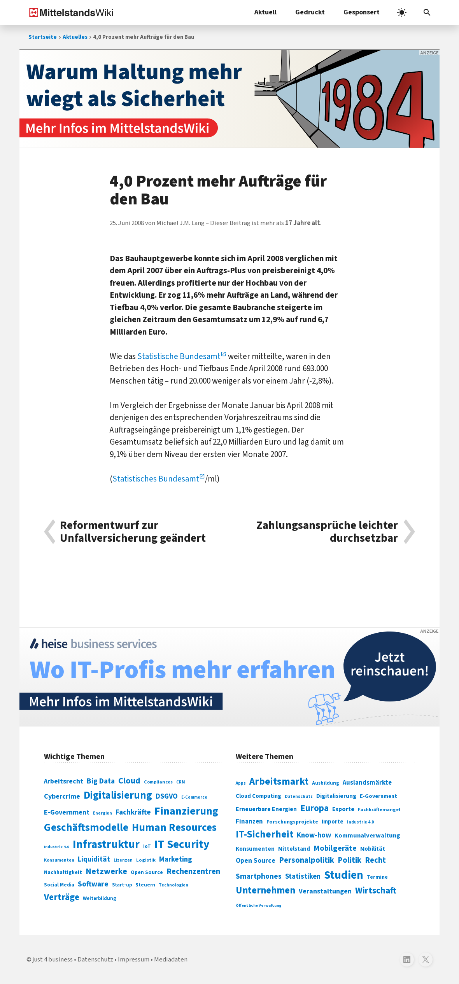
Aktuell (265, 12)
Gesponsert (361, 12)
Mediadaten (170, 959)
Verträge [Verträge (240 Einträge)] (61, 897)
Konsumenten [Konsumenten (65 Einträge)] (59, 860)
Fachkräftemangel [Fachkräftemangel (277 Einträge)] (379, 809)
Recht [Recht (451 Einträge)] (375, 860)
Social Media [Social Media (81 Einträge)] (59, 884)
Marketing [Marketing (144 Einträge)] (175, 859)
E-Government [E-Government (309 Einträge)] (378, 796)
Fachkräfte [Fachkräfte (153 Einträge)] (133, 812)
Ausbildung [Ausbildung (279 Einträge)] (325, 783)
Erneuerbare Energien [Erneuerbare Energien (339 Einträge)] (266, 809)
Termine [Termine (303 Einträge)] (377, 877)
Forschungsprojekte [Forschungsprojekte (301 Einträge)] (292, 822)
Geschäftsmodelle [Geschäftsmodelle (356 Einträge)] (86, 827)
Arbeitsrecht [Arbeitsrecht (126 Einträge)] (63, 781)
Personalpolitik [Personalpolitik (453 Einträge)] (306, 860)
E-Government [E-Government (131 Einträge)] (66, 812)
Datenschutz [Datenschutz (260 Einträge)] (299, 796)
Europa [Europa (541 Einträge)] (314, 808)
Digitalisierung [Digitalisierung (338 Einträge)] (118, 795)
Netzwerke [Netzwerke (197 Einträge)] (106, 871)
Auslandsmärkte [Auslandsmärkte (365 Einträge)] (367, 782)
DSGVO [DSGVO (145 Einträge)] (167, 796)
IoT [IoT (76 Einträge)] (147, 846)
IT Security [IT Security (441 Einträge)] (181, 844)
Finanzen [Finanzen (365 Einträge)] (249, 821)
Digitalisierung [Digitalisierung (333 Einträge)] (336, 796)
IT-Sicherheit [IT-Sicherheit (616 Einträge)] (264, 834)
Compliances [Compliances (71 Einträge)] (158, 781)
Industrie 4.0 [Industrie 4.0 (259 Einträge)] (360, 822)
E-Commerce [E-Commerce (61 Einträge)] (194, 797)
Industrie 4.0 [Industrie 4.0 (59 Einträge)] (56, 847)
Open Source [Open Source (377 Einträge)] (255, 860)
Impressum (133, 959)
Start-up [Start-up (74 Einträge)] (122, 884)
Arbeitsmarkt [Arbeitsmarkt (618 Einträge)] (278, 782)
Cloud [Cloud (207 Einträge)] (129, 781)
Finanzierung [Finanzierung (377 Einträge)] (186, 811)
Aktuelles (75, 37)
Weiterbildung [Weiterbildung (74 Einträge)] (99, 898)
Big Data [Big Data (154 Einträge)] (101, 781)
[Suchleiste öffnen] (427, 12)
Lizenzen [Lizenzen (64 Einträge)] (123, 860)
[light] (402, 12)
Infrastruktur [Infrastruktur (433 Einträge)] (106, 844)
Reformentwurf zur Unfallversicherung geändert (133, 531)
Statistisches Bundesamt (155, 479)
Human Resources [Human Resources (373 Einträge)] (174, 827)
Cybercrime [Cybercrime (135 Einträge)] (62, 796)
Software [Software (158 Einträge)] (93, 884)
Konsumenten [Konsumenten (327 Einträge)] (255, 848)
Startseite (42, 37)
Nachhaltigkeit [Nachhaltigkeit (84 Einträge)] (63, 872)
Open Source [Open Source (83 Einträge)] (147, 872)
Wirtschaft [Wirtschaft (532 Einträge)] (375, 890)
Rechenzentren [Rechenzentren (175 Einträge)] (193, 871)
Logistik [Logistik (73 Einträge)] (146, 860)
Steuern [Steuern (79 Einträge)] (145, 884)
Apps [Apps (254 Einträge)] (241, 783)
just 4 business (53, 959)
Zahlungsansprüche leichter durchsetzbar (327, 531)
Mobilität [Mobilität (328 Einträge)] (372, 848)
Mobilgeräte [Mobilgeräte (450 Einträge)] (335, 848)
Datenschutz (95, 959)
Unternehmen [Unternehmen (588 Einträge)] (265, 890)
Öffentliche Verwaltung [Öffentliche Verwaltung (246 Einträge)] (259, 905)
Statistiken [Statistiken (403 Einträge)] (303, 876)
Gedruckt (310, 12)
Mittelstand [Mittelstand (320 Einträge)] (294, 849)
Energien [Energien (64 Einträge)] (102, 813)
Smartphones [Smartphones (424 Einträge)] (259, 876)
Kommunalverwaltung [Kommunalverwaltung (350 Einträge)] (367, 835)
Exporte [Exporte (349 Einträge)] (343, 809)
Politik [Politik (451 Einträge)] (349, 860)
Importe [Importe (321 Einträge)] (332, 822)
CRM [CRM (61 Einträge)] (180, 782)
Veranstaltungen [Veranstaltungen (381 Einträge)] (325, 891)
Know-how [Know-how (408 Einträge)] (314, 835)
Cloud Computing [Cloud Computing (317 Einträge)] (258, 796)
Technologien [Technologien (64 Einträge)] (173, 885)
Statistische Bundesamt (179, 356)
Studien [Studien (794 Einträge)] (343, 875)
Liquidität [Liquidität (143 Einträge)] (94, 859)
